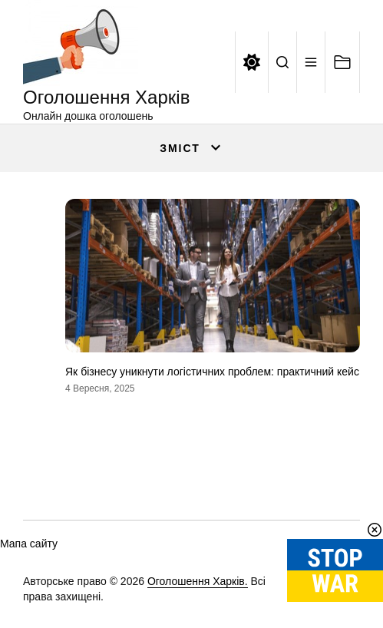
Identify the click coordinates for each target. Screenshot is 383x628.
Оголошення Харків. (197, 581)
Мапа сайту (29, 543)
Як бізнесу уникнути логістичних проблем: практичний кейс (212, 371)
